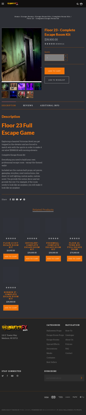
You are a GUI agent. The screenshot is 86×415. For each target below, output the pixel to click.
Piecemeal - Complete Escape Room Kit (53, 246)
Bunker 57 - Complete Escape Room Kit (11, 295)
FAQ (67, 348)
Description (9, 105)
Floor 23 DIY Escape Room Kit (11, 245)
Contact (68, 353)
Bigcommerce (49, 410)
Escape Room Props (55, 335)
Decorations (52, 348)
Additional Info (49, 105)
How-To (68, 330)
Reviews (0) (60, 44)
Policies (68, 344)
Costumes (51, 357)
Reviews (28, 105)
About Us (69, 339)
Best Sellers (52, 362)
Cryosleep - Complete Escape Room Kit (32, 246)
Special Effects (53, 344)
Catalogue (69, 335)
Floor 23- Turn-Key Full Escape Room (74, 246)
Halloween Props (54, 330)
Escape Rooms (53, 339)
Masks (49, 353)
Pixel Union (25, 410)
